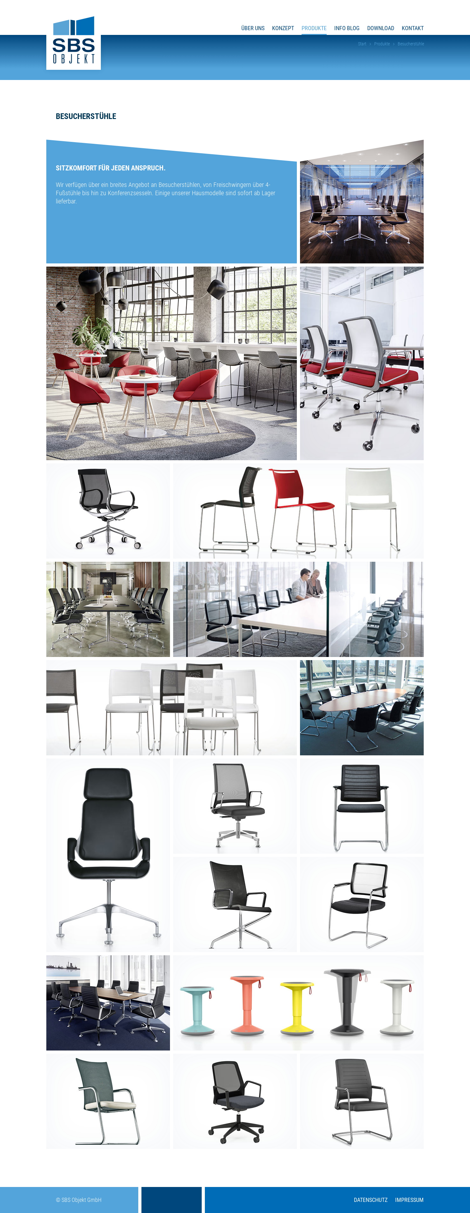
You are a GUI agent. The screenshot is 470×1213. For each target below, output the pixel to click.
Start (362, 43)
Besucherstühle (411, 43)
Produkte (382, 43)
